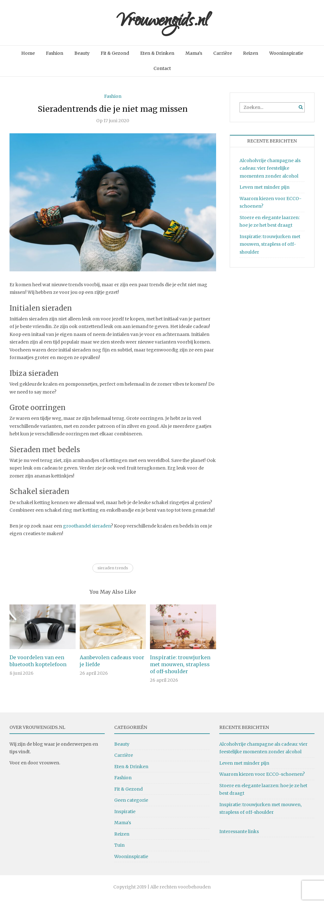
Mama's (122, 828)
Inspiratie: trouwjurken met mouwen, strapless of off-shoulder (180, 669)
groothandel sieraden (87, 531)
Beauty (82, 58)
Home (28, 58)
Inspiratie (124, 816)
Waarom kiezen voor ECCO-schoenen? (262, 779)
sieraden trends (112, 573)
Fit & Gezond (115, 58)
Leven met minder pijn (265, 192)
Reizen (250, 58)
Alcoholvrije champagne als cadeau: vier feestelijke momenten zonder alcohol (270, 173)
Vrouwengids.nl (162, 25)
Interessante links (239, 836)
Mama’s (193, 58)
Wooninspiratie (286, 58)
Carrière (222, 58)
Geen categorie (131, 805)
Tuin (119, 850)
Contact (162, 74)
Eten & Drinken (157, 58)
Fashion (54, 58)
